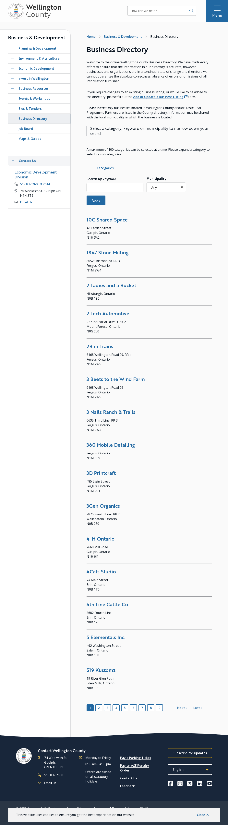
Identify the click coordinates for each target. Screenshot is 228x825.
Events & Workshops (34, 98)
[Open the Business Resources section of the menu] (12, 88)
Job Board (25, 128)
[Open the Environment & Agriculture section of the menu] (12, 58)
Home (91, 36)
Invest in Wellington (33, 78)
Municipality (156, 178)
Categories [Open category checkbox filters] (105, 168)
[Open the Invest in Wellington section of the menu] (12, 78)
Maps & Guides (29, 139)
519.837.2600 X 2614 (35, 184)
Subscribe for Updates (190, 753)
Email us (50, 783)
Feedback (127, 786)
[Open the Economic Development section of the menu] (12, 68)
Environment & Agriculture (39, 58)
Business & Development (123, 36)
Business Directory (32, 118)
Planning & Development (37, 48)
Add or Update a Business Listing (158, 97)
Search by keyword (101, 179)
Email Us (26, 202)
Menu (217, 15)
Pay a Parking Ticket (135, 758)
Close (201, 815)
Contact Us (128, 778)
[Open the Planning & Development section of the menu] (12, 48)
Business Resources (33, 88)
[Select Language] (190, 769)
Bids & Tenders (30, 108)
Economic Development (36, 68)
